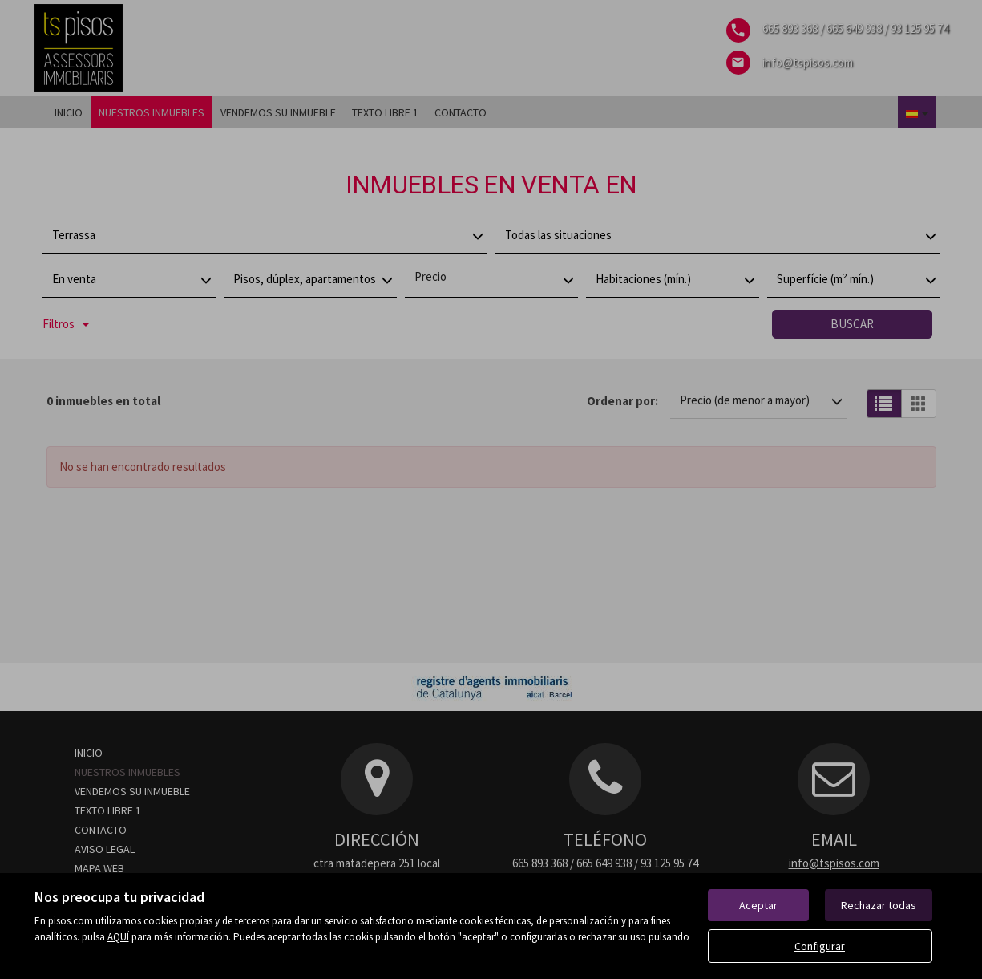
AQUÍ (118, 937)
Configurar (819, 946)
